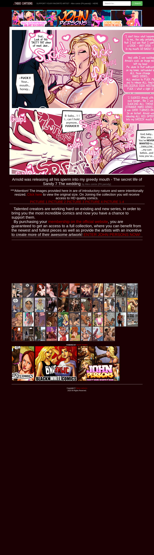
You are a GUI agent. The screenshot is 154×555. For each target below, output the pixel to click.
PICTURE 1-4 (114, 202)
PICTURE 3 (75, 202)
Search (137, 3)
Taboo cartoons (81, 388)
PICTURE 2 (57, 202)
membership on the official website (78, 221)
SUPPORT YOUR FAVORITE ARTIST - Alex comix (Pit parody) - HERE (67, 3)
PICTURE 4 (94, 202)
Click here (34, 194)
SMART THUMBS (82, 345)
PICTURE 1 (38, 202)
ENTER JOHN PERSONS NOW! (111, 234)
